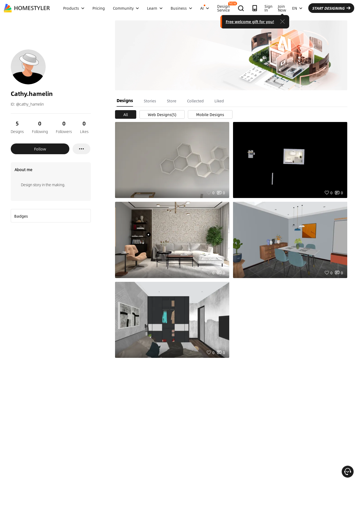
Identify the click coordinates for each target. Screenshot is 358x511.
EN (297, 8)
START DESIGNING (331, 8)
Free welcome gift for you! (250, 21)
